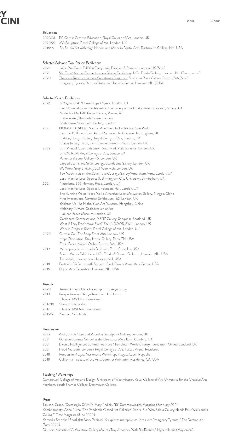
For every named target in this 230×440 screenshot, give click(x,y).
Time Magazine (66, 414)
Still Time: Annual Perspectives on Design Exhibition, (95, 72)
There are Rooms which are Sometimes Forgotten (93, 77)
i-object (65, 213)
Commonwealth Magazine (137, 404)
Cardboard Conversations (77, 218)
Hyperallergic (166, 429)
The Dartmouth (192, 419)
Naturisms (67, 183)
